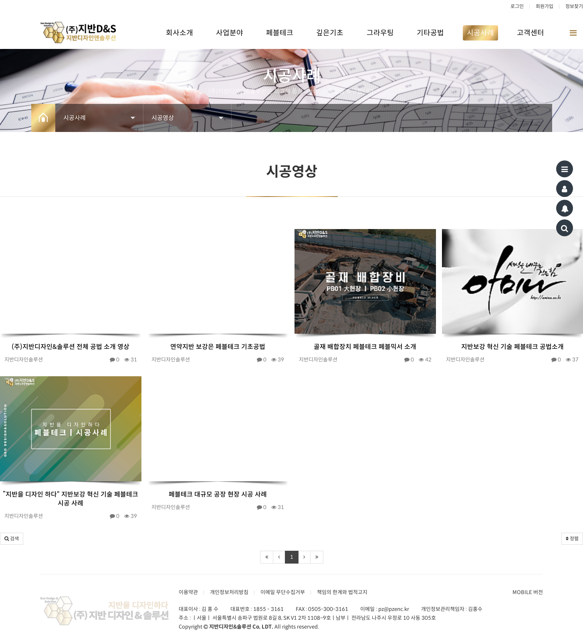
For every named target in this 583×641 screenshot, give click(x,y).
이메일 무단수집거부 (282, 592)
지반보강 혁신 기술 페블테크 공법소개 (512, 347)
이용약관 (188, 592)
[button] (11, 539)
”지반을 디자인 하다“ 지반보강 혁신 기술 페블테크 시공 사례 (70, 498)
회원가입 (544, 6)
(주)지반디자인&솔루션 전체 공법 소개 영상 (70, 347)
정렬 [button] (572, 539)
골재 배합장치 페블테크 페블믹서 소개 (365, 347)
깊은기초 (329, 32)
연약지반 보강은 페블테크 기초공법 (217, 347)
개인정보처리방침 (229, 592)
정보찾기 (574, 6)
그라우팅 (380, 32)
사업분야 (229, 32)
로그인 (517, 6)
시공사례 (480, 32)
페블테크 (279, 32)
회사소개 (179, 32)
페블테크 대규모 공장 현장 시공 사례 (218, 494)
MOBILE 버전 (527, 592)
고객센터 (530, 32)
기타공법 (430, 32)
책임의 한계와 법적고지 (342, 592)
